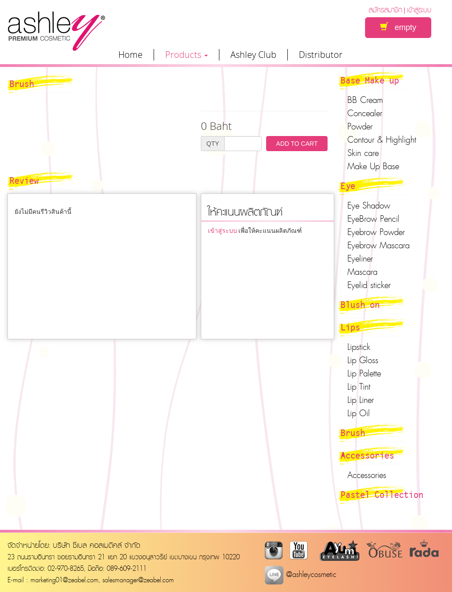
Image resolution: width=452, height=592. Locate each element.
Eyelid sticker (369, 285)
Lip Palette (364, 373)
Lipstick (358, 346)
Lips (350, 327)
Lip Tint (358, 386)
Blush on (360, 304)
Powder (360, 126)
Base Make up (370, 80)
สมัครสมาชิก (385, 9)
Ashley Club (253, 55)
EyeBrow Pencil (373, 218)
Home (130, 55)
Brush (353, 432)
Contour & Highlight (381, 139)
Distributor (321, 55)
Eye (348, 185)
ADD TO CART (297, 143)
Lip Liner (360, 399)
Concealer (364, 113)
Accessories (367, 455)
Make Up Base (373, 166)
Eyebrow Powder (376, 232)
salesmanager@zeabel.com (138, 579)
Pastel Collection (382, 494)
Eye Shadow (368, 205)
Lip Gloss (362, 360)
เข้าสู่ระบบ (419, 9)
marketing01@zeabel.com (64, 579)
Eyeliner (360, 258)
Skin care (363, 152)
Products (186, 55)
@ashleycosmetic (300, 574)
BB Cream (365, 99)
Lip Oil (358, 413)
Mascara (362, 271)
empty (398, 27)
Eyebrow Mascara (378, 245)
